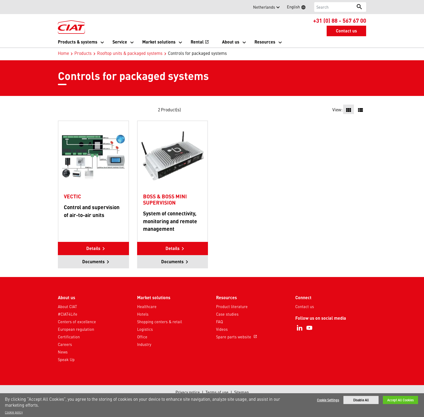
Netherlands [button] (264, 7)
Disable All (361, 400)
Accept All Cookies (400, 400)
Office (142, 336)
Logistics (145, 329)
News (63, 352)
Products (83, 53)
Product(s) (171, 109)
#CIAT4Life (67, 314)
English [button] (298, 7)
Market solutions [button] (158, 42)
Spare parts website (237, 336)
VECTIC (72, 196)
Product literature (232, 306)
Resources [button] (264, 42)
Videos (222, 329)
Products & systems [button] (77, 42)
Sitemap (241, 392)
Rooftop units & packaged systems (130, 53)
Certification (69, 336)
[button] (61, 7)
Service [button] (119, 42)
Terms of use (217, 392)
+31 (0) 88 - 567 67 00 (339, 20)
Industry (144, 344)
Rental (200, 42)
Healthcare (147, 306)
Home (63, 53)
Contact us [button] (346, 31)
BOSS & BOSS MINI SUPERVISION (165, 199)
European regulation (76, 329)
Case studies (227, 314)
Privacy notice (187, 392)
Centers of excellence (77, 321)
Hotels (142, 314)
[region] (212, 405)
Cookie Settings (328, 400)
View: (337, 109)
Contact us (304, 306)
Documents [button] (93, 261)
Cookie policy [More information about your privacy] (14, 412)
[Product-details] (93, 156)
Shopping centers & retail (159, 321)
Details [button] (93, 248)
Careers (65, 344)
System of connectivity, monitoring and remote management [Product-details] (170, 221)
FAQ (219, 321)
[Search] (333, 7)
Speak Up (66, 359)
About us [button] (230, 42)
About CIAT (67, 306)
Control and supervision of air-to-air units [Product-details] (92, 211)
